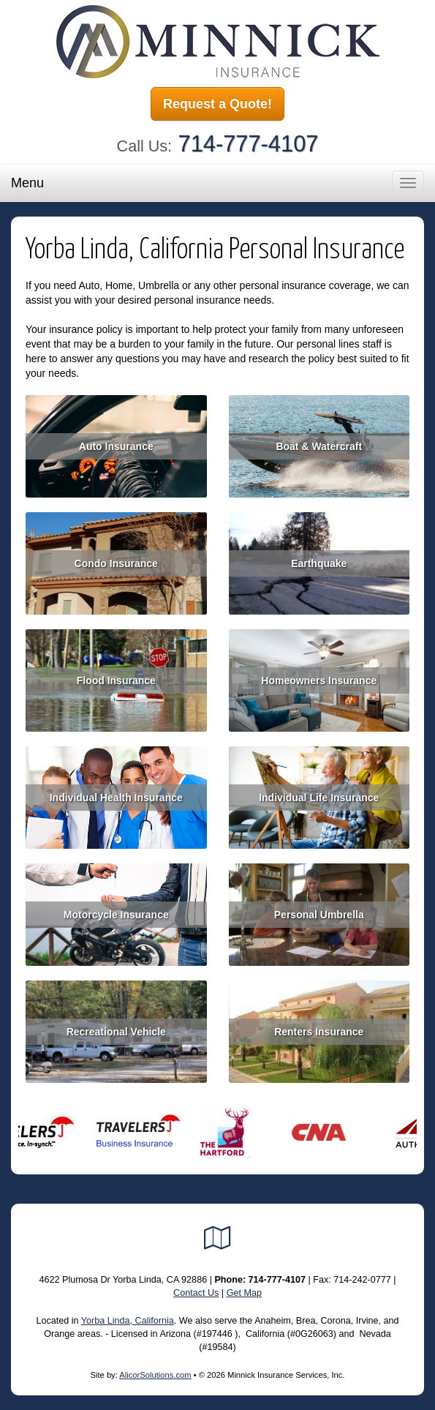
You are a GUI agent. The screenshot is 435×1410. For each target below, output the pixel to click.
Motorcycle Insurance (116, 914)
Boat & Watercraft (319, 446)
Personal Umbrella (319, 914)
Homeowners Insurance (319, 680)
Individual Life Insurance (319, 797)
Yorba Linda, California (127, 1321)
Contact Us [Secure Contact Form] (196, 1293)
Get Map (244, 1293)
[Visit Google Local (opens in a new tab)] (217, 1238)
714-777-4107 (248, 144)
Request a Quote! (217, 104)
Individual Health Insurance (116, 797)
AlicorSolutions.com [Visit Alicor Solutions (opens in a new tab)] (155, 1374)
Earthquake (319, 563)
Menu (27, 183)
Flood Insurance (116, 680)
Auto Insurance (116, 446)
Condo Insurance (116, 563)
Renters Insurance (318, 1032)
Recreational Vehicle (116, 1032)
